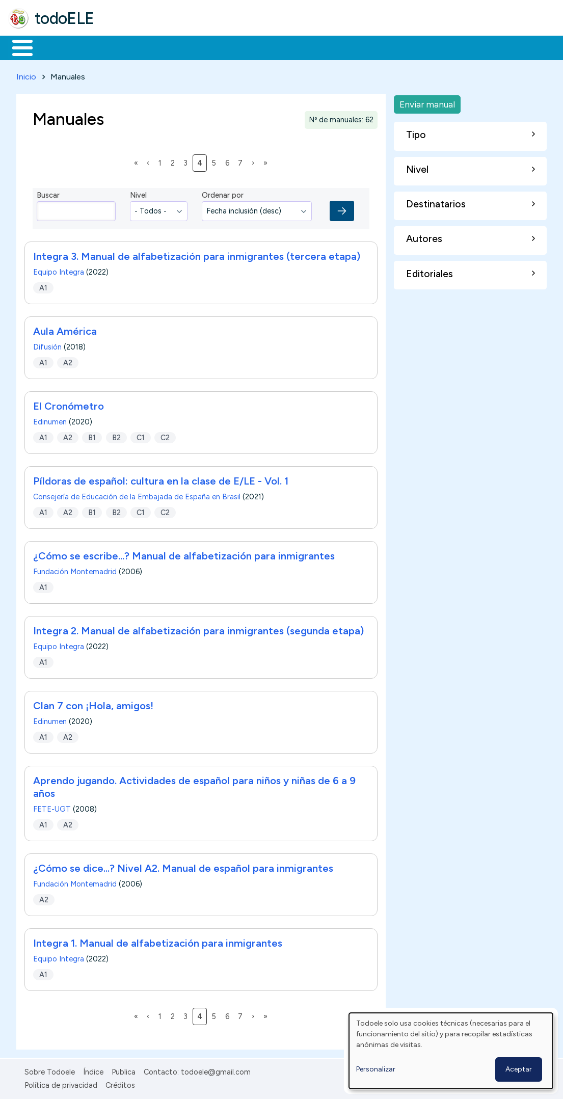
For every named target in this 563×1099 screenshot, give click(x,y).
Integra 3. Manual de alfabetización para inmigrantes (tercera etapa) (196, 255)
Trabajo (183, 47)
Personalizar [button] (375, 1069)
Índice (93, 1070)
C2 (165, 435)
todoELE (64, 18)
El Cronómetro (68, 404)
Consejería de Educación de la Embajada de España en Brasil (136, 495)
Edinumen (50, 420)
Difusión (47, 345)
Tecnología (304, 47)
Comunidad (372, 47)
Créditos (120, 1083)
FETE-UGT (52, 807)
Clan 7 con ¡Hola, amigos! (93, 704)
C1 (141, 435)
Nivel (138, 193)
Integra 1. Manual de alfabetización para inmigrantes (157, 941)
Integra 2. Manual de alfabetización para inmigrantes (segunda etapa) (198, 629)
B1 (92, 435)
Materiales (57, 47)
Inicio (17, 47)
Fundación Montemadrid (75, 570)
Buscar (418, 47)
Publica (124, 1070)
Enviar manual (427, 102)
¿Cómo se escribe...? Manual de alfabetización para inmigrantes (184, 554)
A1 (43, 285)
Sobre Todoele (49, 1070)
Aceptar (518, 1069)
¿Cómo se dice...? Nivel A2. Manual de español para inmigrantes (183, 867)
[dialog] (451, 1051)
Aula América (65, 330)
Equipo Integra (58, 270)
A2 (67, 360)
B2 (116, 435)
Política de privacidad (60, 1083)
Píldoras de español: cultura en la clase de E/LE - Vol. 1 (160, 479)
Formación (122, 47)
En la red (240, 47)
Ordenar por (223, 193)
